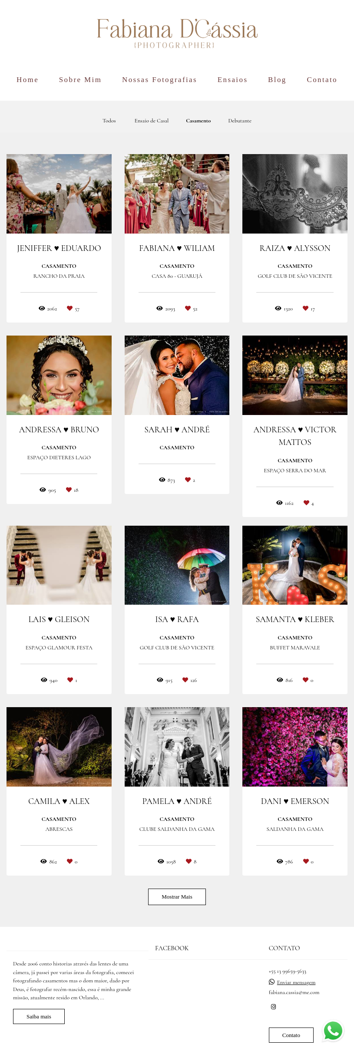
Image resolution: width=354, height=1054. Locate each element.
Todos (109, 121)
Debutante (239, 121)
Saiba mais (38, 1016)
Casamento (198, 121)
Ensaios (233, 80)
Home (28, 80)
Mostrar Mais (177, 896)
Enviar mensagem (296, 982)
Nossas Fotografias (159, 80)
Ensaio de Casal (152, 121)
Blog (277, 80)
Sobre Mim (80, 80)
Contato (322, 80)
